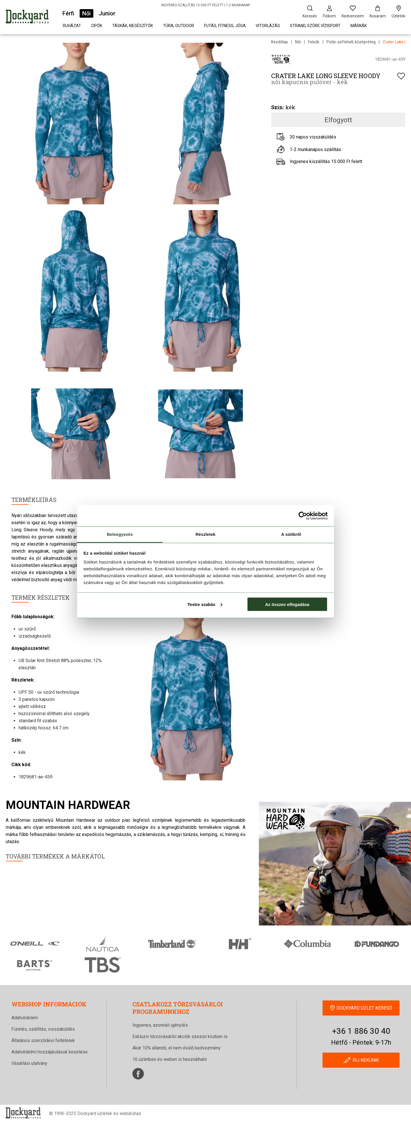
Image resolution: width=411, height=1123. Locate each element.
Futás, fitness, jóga (225, 25)
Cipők (96, 25)
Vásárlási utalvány (29, 1063)
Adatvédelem (24, 1017)
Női (86, 13)
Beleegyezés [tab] (120, 534)
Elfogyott (338, 120)
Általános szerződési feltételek (43, 1040)
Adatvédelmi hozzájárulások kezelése (49, 1052)
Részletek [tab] (205, 534)
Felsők (313, 42)
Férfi (68, 13)
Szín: (277, 107)
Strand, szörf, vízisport (315, 25)
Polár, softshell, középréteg (351, 42)
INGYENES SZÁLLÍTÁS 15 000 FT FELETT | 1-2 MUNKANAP (205, 5)
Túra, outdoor (178, 25)
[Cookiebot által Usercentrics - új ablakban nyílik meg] (303, 515)
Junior (107, 13)
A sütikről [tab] (291, 534)
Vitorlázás (268, 25)
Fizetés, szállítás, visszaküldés (43, 1029)
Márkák (358, 25)
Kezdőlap (279, 42)
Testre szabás (204, 604)
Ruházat (72, 25)
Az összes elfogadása (287, 604)
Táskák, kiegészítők (132, 25)
